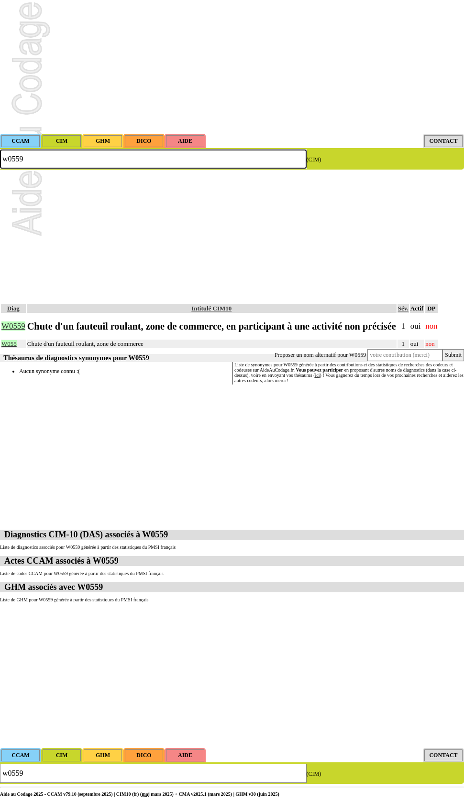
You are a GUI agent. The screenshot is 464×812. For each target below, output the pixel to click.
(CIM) (314, 159)
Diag (13, 308)
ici (317, 375)
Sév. (403, 308)
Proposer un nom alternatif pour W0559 (320, 355)
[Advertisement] (232, 67)
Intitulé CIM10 (211, 308)
